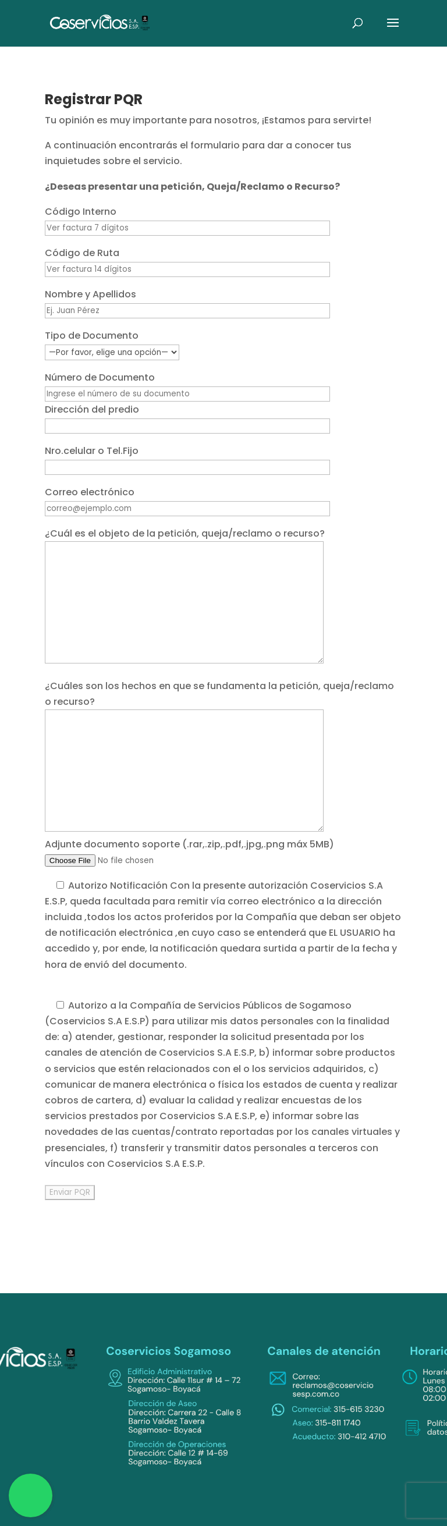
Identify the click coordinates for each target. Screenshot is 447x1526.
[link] (100, 22)
